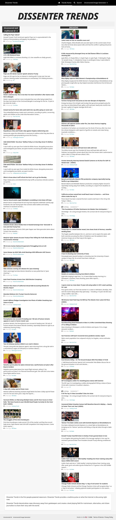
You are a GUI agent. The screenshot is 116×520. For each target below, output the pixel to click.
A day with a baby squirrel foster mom (16, 389)
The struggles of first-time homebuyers (16, 420)
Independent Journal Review (20, 173)
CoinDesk (15, 208)
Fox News (15, 105)
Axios (14, 184)
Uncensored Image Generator (21, 517)
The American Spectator (18, 41)
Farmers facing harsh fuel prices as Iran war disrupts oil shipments (83, 101)
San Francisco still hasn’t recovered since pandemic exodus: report (83, 336)
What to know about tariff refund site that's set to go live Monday (25, 177)
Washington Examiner (18, 137)
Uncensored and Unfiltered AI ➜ (11, 29)
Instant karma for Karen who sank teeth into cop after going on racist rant (27, 110)
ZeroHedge (72, 215)
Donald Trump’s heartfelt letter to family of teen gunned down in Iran (84, 436)
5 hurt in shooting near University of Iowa (75, 254)
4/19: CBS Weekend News (11, 55)
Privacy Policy (109, 517)
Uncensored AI (7, 517)
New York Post (16, 116)
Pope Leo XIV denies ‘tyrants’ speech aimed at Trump (20, 74)
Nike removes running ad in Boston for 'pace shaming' (21, 269)
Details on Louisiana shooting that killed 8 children (78, 274)
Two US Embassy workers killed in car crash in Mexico (21, 344)
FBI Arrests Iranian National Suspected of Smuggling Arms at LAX (24, 246)
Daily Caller (16, 152)
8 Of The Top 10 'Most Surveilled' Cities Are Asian (77, 393)
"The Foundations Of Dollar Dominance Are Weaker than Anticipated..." (84, 209)
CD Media (71, 366)
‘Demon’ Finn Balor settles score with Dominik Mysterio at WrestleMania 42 (86, 423)
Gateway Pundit (17, 304)
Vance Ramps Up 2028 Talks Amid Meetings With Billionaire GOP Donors (27, 252)
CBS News (15, 59)
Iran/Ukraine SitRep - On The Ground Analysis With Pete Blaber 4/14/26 (84, 360)
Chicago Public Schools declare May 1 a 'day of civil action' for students (84, 484)
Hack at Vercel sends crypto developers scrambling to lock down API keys (27, 200)
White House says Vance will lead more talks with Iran (79, 148)
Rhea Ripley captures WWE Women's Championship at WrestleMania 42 (84, 78)
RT (13, 80)
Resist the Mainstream (18, 241)
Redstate (15, 233)
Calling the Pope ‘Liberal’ (11, 35)
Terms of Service (98, 517)
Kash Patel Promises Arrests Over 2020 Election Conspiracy (22, 279)
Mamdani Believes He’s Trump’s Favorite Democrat (20, 294)
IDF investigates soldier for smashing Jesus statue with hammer (82, 381)
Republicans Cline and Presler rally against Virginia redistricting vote (25, 131)
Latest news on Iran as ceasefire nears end (75, 40)
